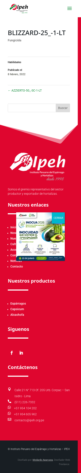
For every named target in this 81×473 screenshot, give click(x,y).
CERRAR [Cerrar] (58, 217)
